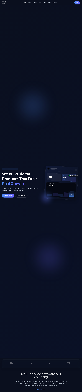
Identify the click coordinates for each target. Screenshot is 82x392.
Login (77, 2)
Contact (55, 2)
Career (49, 2)
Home (25, 2)
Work (40, 2)
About (29, 2)
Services (35, 2)
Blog (45, 2)
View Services (21, 195)
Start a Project (8, 195)
